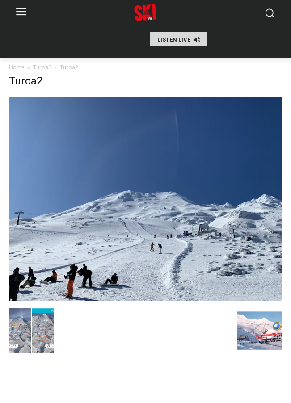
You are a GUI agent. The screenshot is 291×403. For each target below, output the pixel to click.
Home (17, 67)
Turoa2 (42, 67)
